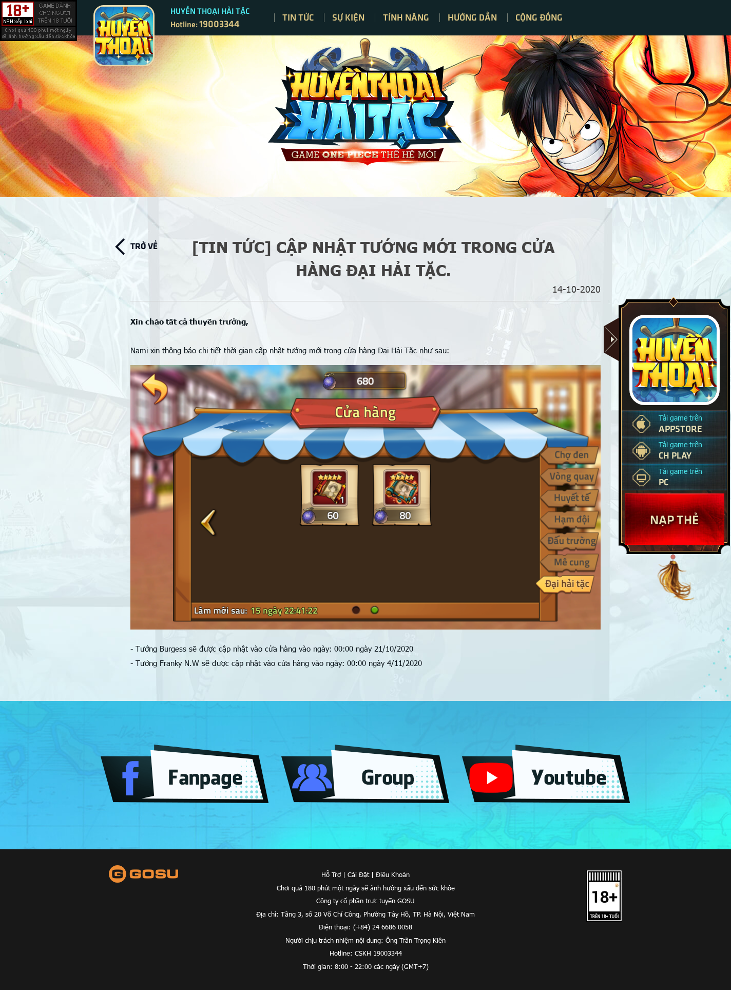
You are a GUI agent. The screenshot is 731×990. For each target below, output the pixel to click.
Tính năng (406, 17)
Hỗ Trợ (331, 874)
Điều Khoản (393, 874)
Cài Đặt (358, 874)
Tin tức (298, 17)
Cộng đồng (539, 17)
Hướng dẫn (472, 17)
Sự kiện (348, 17)
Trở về (144, 245)
